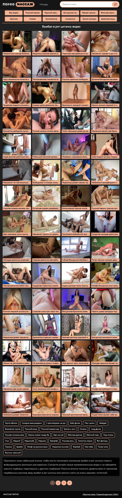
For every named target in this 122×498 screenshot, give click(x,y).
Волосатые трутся (12, 429)
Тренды (44, 4)
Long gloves (96, 429)
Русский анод (31, 429)
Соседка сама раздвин (32, 423)
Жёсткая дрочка (75, 435)
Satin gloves (75, 423)
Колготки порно (85, 441)
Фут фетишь (102, 441)
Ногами (83, 429)
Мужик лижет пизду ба (38, 435)
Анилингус (70, 19)
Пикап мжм (103, 447)
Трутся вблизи (11, 423)
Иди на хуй (58, 435)
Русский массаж (32, 13)
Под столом (108, 435)
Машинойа (29, 441)
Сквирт (32, 19)
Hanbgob (103, 423)
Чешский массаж (51, 13)
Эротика (14, 19)
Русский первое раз (50, 429)
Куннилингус (51, 19)
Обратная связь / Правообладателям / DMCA (100, 494)
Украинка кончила (60, 447)
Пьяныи (8, 447)
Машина (42, 441)
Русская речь (68, 441)
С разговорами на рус (56, 423)
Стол (7, 441)
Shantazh (76, 447)
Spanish (19, 447)
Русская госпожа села (14, 435)
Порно (19, 4)
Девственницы (108, 19)
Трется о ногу (69, 429)
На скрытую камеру (71, 13)
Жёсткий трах (92, 435)
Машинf (16, 441)
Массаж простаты (89, 13)
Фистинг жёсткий (13, 453)
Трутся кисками (89, 19)
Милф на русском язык (37, 447)
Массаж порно (11, 494)
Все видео (13, 13)
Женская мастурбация (109, 13)
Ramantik (54, 441)
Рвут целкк (89, 423)
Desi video (89, 447)
